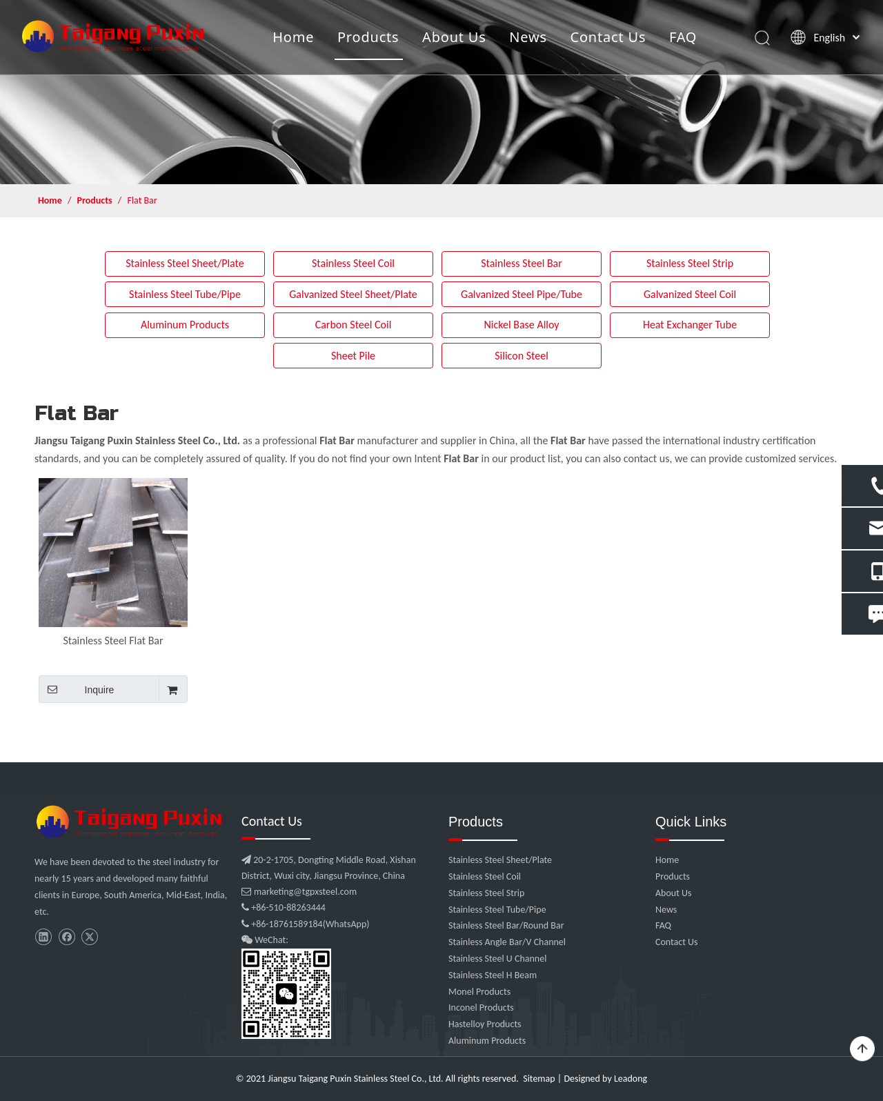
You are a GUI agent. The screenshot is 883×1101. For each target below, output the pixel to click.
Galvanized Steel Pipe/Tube (521, 294)
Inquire (76, 689)
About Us (456, 37)
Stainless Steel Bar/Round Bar (506, 925)
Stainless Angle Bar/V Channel (507, 942)
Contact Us (609, 37)
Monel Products (479, 992)
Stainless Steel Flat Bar (113, 640)
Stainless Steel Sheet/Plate (185, 263)
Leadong (630, 1078)
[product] (441, 92)
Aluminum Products (185, 324)
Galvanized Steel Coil (690, 294)
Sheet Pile (353, 355)
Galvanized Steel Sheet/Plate (353, 294)
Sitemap (539, 1078)
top (862, 1049)
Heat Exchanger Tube (690, 324)
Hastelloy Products (485, 1024)
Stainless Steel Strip (689, 263)
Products (370, 37)
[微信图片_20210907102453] (131, 821)
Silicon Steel (521, 355)
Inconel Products (481, 1007)
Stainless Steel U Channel (497, 958)
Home (294, 37)
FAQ (684, 37)
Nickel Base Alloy (521, 324)
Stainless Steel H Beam (492, 975)
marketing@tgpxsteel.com (299, 891)
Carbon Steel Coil (353, 324)
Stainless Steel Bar (521, 263)
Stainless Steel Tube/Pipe (185, 294)
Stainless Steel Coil (353, 263)
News (529, 37)
